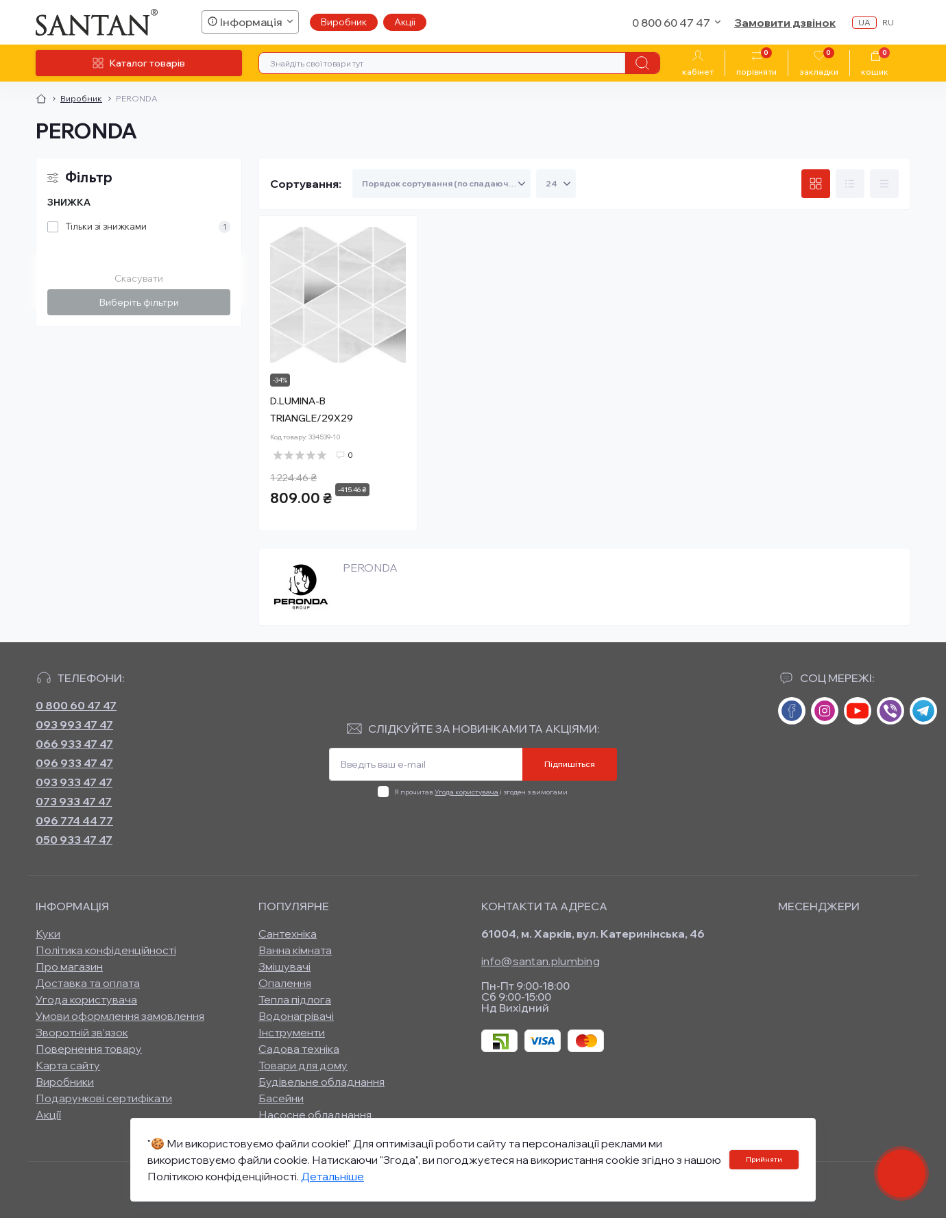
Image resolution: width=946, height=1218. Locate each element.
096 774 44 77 (74, 820)
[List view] (850, 183)
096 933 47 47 (74, 763)
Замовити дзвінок (785, 22)
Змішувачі (284, 966)
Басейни (281, 1098)
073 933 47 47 (74, 801)
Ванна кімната (295, 950)
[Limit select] (556, 183)
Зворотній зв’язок (82, 1032)
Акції (404, 22)
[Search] (642, 63)
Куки (48, 933)
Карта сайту (68, 1065)
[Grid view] (815, 183)
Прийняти (764, 1159)
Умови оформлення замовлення (120, 1016)
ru (888, 22)
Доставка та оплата (88, 983)
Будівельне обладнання (321, 1081)
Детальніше (332, 1176)
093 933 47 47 (74, 782)
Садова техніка (298, 1049)
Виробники (65, 1081)
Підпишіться (569, 764)
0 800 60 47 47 (76, 705)
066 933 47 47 (74, 744)
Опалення (284, 983)
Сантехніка (287, 933)
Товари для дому (303, 1065)
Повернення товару (89, 1049)
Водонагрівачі (296, 1016)
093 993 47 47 (74, 724)
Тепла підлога (294, 999)
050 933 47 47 (74, 839)
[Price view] (884, 183)
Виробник (344, 22)
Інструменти (291, 1032)
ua (864, 22)
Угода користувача (466, 792)
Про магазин (69, 966)
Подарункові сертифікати (104, 1098)
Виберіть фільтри (139, 302)
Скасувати (138, 278)
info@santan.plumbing (540, 961)
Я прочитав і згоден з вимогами (481, 792)
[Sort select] (441, 183)
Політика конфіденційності (106, 950)
